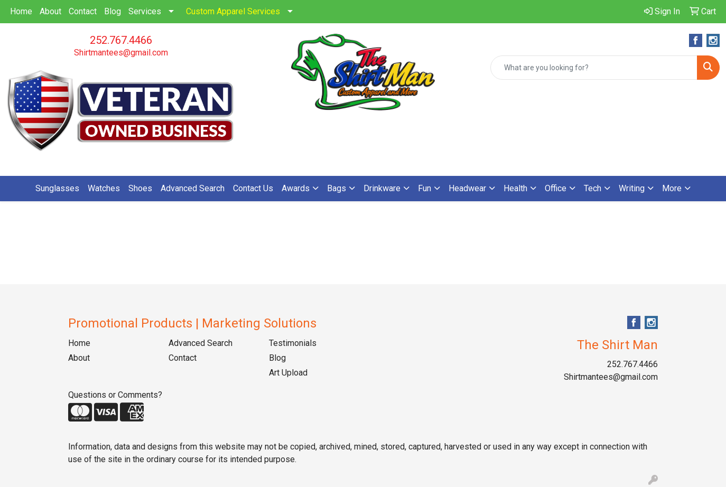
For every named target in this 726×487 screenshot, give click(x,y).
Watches (104, 188)
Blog (112, 11)
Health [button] (515, 188)
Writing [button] (632, 188)
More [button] (672, 188)
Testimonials (293, 343)
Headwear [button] (467, 188)
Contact (83, 11)
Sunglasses (57, 188)
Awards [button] (296, 188)
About (50, 11)
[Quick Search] (593, 67)
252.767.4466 (121, 40)
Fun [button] (424, 188)
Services (144, 11)
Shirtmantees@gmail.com (121, 53)
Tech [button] (592, 188)
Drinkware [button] (382, 188)
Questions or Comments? (115, 395)
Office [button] (555, 188)
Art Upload (288, 373)
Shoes (140, 188)
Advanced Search (193, 188)
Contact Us (253, 188)
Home (21, 11)
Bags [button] (336, 188)
